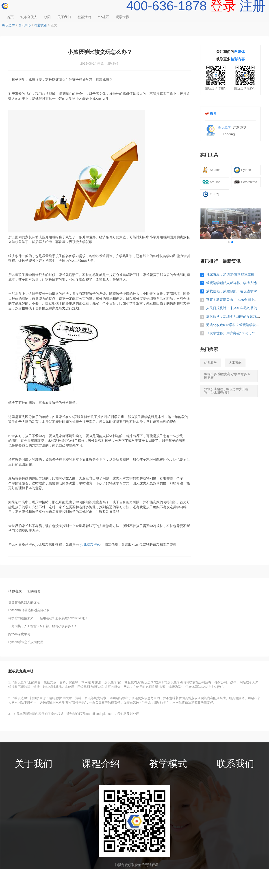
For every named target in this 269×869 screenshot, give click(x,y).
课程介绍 (101, 764)
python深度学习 (19, 634)
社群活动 (84, 17)
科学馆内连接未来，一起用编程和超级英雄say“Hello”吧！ (48, 618)
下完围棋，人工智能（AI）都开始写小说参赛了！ (42, 626)
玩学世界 (122, 17)
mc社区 (103, 17)
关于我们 (64, 17)
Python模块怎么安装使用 (25, 642)
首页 (10, 17)
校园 (47, 17)
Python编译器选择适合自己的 (29, 610)
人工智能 (235, 362)
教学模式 (168, 764)
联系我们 (235, 764)
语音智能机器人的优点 (24, 602)
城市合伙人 (28, 17)
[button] (229, 242)
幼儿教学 (210, 362)
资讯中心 (24, 25)
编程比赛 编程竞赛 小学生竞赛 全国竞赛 (227, 375)
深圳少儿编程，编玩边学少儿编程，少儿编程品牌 (226, 390)
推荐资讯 (41, 25)
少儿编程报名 (90, 545)
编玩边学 (8, 25)
